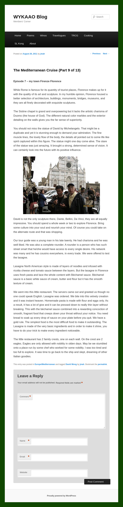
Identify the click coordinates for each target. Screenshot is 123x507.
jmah (42, 54)
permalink (102, 364)
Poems (30, 35)
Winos (43, 35)
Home (18, 35)
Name (24, 441)
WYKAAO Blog (30, 16)
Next (106, 54)
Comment (25, 396)
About (32, 43)
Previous (95, 54)
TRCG (74, 35)
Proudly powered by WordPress (61, 496)
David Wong (71, 364)
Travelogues (59, 35)
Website (23, 472)
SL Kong (19, 43)
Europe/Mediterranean (45, 364)
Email (24, 456)
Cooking (88, 35)
